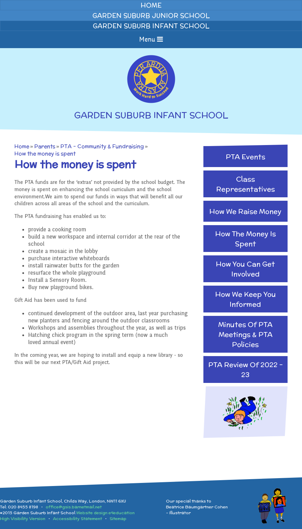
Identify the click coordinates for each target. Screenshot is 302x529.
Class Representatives (245, 184)
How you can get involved (245, 269)
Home (21, 146)
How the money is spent (45, 153)
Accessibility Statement (77, 518)
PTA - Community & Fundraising (102, 146)
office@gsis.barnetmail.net (74, 507)
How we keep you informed (245, 299)
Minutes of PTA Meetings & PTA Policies (245, 334)
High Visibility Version (22, 518)
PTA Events (245, 157)
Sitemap (118, 518)
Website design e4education (105, 513)
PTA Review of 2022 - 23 (245, 369)
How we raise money (245, 211)
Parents (44, 146)
